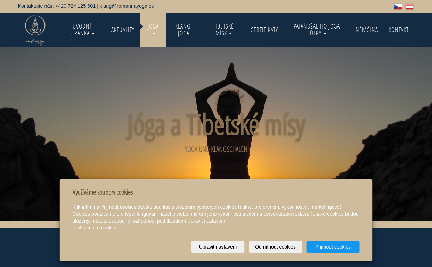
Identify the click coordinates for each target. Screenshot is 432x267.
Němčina (367, 30)
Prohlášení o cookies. (96, 227)
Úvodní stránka (82, 29)
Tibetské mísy (223, 29)
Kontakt (399, 30)
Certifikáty (264, 30)
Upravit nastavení (218, 247)
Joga (153, 28)
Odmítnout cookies (275, 247)
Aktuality (123, 30)
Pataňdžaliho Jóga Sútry (317, 29)
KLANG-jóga (184, 29)
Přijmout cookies (333, 247)
